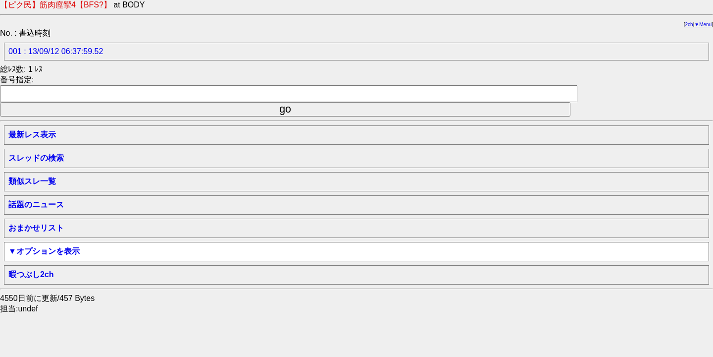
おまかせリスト (36, 228)
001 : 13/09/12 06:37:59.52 (55, 51)
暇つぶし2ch (31, 274)
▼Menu (703, 24)
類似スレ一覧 (32, 181)
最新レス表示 (32, 134)
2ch (689, 24)
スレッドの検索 (36, 158)
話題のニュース (36, 204)
